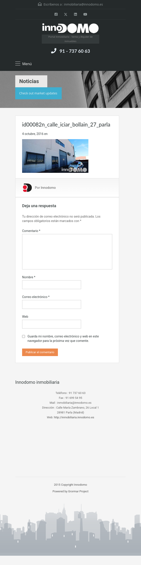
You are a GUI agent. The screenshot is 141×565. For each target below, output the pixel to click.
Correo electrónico (36, 297)
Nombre (28, 277)
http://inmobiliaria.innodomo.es (74, 417)
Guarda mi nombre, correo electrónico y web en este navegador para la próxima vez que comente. (63, 339)
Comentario (31, 231)
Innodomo (48, 188)
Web (25, 316)
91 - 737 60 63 (75, 51)
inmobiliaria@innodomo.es (83, 4)
